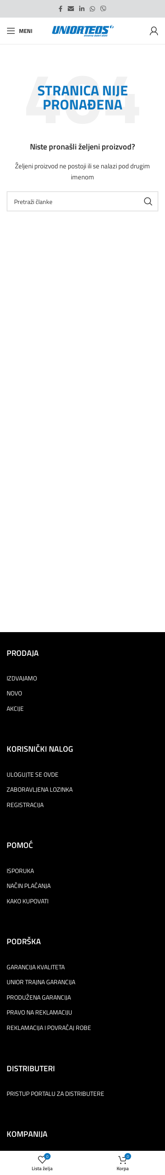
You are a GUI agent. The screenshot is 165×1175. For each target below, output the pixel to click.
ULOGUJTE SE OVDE (33, 774)
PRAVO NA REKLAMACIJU (39, 1012)
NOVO (14, 693)
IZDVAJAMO (22, 678)
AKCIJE (15, 708)
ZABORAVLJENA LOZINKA (40, 789)
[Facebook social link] (60, 9)
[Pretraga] (82, 201)
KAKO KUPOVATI (27, 901)
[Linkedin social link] (82, 9)
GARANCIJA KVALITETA (36, 967)
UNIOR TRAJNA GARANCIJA (41, 982)
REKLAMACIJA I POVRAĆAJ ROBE (49, 1027)
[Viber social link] (103, 9)
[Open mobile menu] (19, 31)
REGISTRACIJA (25, 804)
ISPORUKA (20, 870)
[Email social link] (71, 9)
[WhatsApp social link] (92, 9)
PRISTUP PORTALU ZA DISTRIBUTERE (55, 1093)
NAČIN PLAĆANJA (29, 885)
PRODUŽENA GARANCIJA (39, 997)
